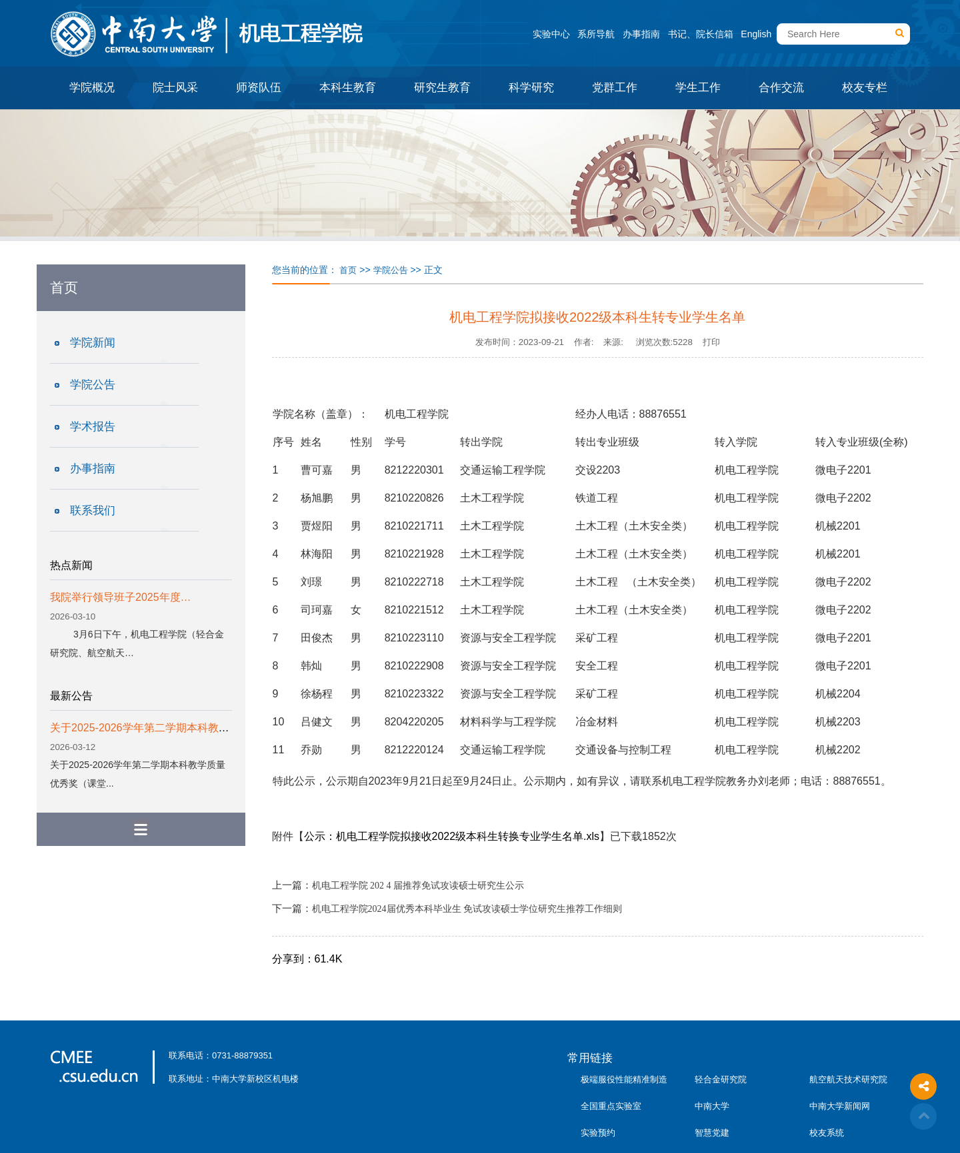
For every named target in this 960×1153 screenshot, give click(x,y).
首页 (348, 270)
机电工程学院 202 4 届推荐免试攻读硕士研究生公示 (418, 886)
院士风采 (175, 87)
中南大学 (712, 1106)
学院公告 (92, 384)
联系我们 (92, 510)
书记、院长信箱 (700, 34)
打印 (711, 342)
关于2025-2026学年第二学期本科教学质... (149, 727)
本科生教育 (347, 87)
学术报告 (92, 426)
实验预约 (598, 1133)
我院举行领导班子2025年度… (120, 597)
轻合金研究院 (721, 1079)
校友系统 (826, 1133)
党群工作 (614, 87)
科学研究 (531, 87)
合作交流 (781, 87)
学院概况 (92, 87)
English (756, 34)
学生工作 (698, 87)
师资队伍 (258, 87)
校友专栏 (864, 87)
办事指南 (641, 34)
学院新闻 (92, 342)
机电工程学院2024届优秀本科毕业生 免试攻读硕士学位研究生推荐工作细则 (467, 909)
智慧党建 (712, 1133)
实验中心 (551, 34)
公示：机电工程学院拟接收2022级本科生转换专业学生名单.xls (452, 836)
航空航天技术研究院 (848, 1079)
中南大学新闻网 (839, 1106)
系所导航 (596, 34)
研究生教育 (442, 87)
